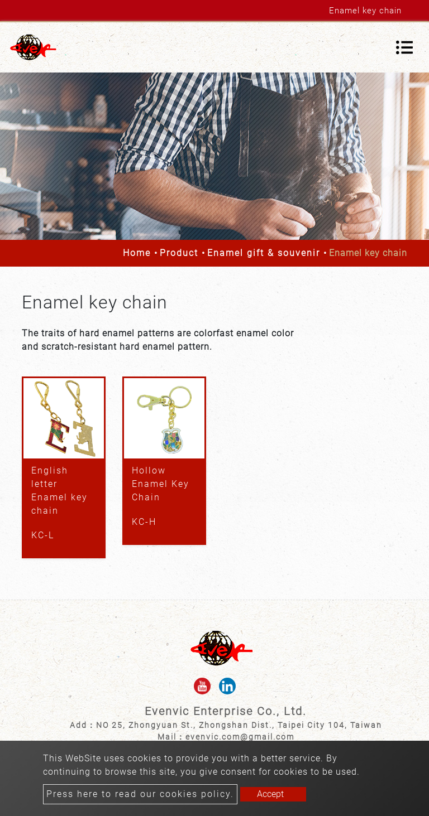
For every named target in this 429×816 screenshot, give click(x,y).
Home (137, 253)
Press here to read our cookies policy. (140, 794)
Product (179, 253)
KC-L (42, 535)
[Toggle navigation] (404, 47)
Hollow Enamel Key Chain (160, 484)
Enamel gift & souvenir (263, 253)
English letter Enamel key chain (59, 490)
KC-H (144, 521)
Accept (270, 794)
